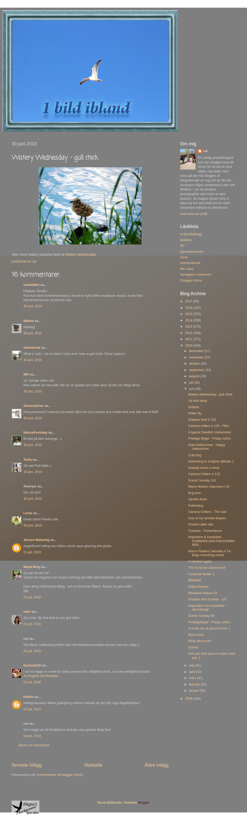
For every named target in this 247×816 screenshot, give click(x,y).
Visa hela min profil (193, 214)
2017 (189, 301)
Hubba (28, 697)
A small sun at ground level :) (209, 628)
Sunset (193, 647)
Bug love (194, 493)
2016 (189, 308)
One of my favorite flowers (207, 518)
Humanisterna (190, 263)
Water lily (194, 413)
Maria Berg (31, 567)
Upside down (197, 499)
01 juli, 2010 (32, 552)
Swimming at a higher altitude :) (210, 461)
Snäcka (193, 407)
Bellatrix (186, 240)
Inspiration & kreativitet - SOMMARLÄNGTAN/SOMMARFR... (211, 541)
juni (192, 389)
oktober (195, 363)
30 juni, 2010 (32, 306)
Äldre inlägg (157, 765)
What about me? (200, 641)
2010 (189, 345)
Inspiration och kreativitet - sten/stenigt (207, 607)
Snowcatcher (33, 406)
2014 (189, 320)
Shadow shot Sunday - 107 (207, 599)
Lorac (27, 513)
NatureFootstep (35, 432)
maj (192, 665)
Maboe (28, 321)
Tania (27, 459)
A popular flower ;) (201, 574)
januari (194, 690)
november (197, 357)
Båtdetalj (194, 580)
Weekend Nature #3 (202, 593)
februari (195, 684)
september (197, 370)
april (192, 672)
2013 (189, 326)
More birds (196, 635)
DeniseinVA (32, 665)
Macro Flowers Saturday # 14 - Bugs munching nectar (210, 553)
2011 (189, 339)
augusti (194, 376)
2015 (189, 314)
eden (27, 611)
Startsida (93, 765)
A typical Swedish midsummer (209, 432)
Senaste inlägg (27, 765)
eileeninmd (31, 347)
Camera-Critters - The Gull (207, 512)
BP (182, 246)
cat (205, 151)
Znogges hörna (191, 280)
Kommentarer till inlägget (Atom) (60, 775)
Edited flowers (198, 587)
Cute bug (194, 455)
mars (193, 678)
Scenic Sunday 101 (202, 480)
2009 (189, 698)
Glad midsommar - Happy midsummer (206, 447)
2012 (189, 333)
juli (191, 382)
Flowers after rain (200, 524)
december (197, 351)
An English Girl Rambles (40, 676)
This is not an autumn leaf (206, 567)
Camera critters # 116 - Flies (208, 426)
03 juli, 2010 (32, 709)
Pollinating (195, 505)
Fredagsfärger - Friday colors (209, 622)
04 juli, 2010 (32, 736)
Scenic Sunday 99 (201, 616)
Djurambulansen (192, 251)
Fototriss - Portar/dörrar (205, 531)
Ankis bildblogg (191, 234)
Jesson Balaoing (36, 540)
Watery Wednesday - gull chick (210, 394)
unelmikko (31, 285)
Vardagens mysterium (195, 274)
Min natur (187, 269)
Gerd (183, 257)
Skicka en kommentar (33, 745)
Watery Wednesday (80, 254)
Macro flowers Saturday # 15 (208, 486)
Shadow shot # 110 (202, 420)
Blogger (143, 802)
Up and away (197, 400)
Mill (26, 374)
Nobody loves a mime (203, 468)
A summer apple (199, 561)
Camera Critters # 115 (204, 474)
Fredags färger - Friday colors (209, 438)
